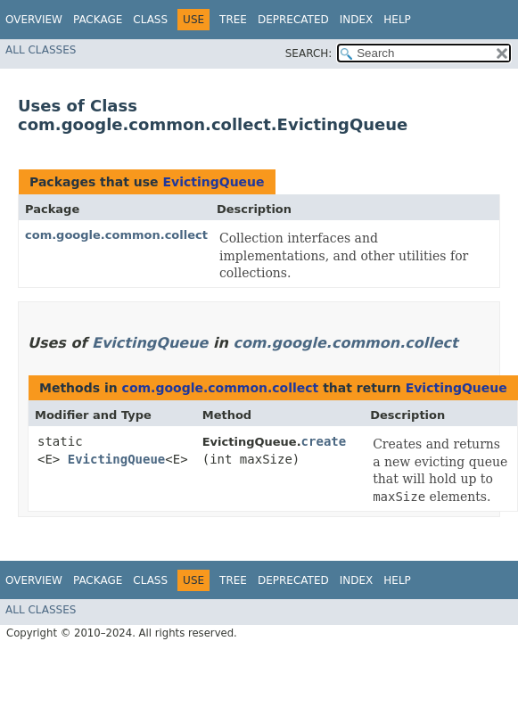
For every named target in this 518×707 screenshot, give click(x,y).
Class (150, 19)
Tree (233, 19)
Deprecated (293, 19)
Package (97, 19)
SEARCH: (309, 53)
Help (397, 19)
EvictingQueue (213, 182)
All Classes (40, 50)
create (324, 441)
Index (357, 19)
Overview (33, 19)
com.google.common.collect (116, 235)
